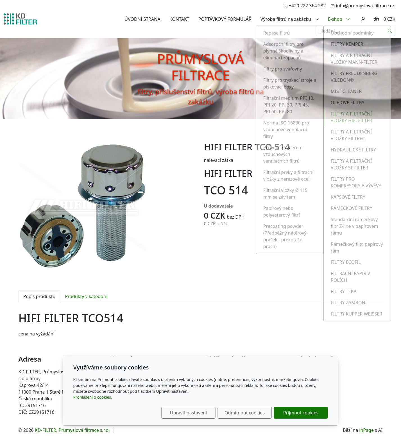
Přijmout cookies (300, 413)
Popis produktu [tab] (39, 296)
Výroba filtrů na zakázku (289, 19)
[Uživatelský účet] (363, 19)
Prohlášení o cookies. (92, 397)
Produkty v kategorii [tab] (86, 296)
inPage (366, 430)
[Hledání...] (350, 31)
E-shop (339, 19)
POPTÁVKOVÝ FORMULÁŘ (225, 19)
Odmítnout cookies (245, 413)
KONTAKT (179, 19)
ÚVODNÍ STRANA (142, 19)
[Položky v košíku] (376, 19)
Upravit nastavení (188, 413)
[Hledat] (390, 31)
